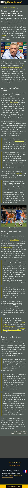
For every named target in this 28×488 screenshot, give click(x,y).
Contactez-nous (14, 466)
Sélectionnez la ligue (14, 486)
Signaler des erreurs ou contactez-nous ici (12, 477)
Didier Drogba (13, 102)
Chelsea (3, 35)
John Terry (19, 173)
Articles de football (9, 8)
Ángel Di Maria (14, 240)
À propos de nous (14, 463)
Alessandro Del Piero (14, 330)
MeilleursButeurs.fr (14, 2)
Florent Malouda (6, 247)
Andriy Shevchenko (9, 326)
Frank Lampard (19, 141)
